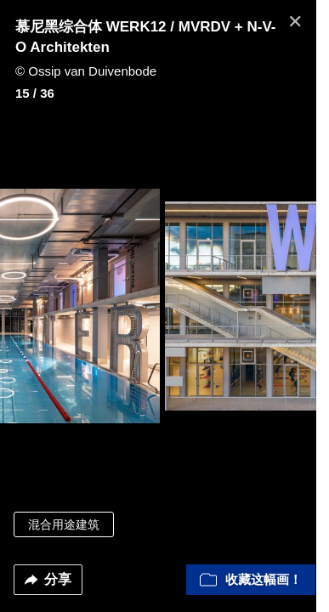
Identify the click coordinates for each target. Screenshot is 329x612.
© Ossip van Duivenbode (85, 71)
